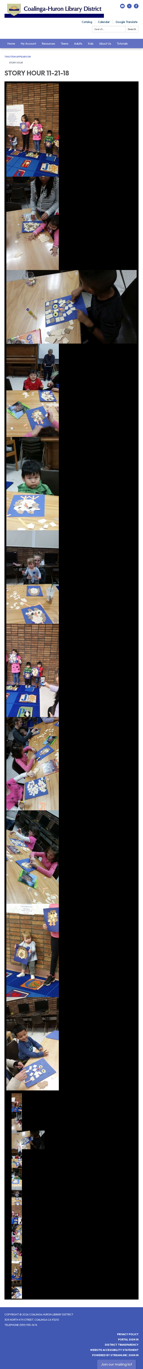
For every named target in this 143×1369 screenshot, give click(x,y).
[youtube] (122, 7)
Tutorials (122, 43)
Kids (90, 43)
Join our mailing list (116, 1364)
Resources (48, 43)
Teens (64, 43)
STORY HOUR (16, 62)
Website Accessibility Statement (114, 1350)
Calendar (104, 22)
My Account (28, 43)
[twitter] (129, 7)
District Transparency (122, 1344)
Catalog (87, 22)
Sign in (134, 1355)
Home (11, 43)
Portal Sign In (128, 1339)
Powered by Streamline (109, 1355)
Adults (78, 43)
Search (132, 29)
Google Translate (127, 22)
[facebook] (136, 7)
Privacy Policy (128, 1334)
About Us (105, 43)
